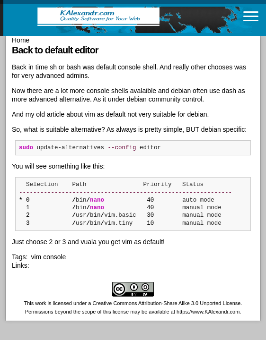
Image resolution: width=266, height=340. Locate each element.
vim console (48, 257)
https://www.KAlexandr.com (208, 311)
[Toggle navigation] (250, 16)
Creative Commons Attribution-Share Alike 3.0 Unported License (166, 303)
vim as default (105, 114)
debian (181, 90)
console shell (137, 67)
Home (20, 40)
